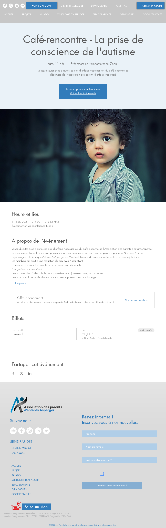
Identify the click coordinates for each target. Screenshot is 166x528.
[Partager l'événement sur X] (21, 373)
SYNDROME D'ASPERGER (25, 480)
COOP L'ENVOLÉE (21, 494)
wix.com (105, 525)
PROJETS (16, 470)
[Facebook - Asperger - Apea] (5, 6)
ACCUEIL (16, 465)
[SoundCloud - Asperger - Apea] (22, 6)
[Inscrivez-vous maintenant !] (112, 485)
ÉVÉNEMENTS (19, 489)
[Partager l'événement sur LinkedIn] (30, 373)
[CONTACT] (123, 5)
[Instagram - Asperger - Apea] (11, 6)
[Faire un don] (36, 506)
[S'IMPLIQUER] (99, 5)
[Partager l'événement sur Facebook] (13, 373)
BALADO (16, 475)
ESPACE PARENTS (21, 484)
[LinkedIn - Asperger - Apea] (17, 6)
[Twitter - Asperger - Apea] (46, 430)
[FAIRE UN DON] (41, 5)
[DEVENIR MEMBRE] (72, 5)
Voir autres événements (83, 93)
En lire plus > (19, 283)
